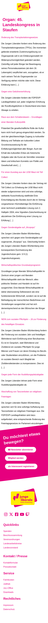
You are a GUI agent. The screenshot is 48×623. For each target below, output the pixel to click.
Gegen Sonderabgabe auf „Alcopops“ (18, 227)
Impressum (8, 605)
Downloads (8, 592)
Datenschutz (9, 609)
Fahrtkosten (8, 580)
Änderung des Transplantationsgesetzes (19, 37)
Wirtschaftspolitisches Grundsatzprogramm (20, 265)
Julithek (6, 584)
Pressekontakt (9, 567)
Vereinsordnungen (11, 539)
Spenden (7, 531)
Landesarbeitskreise (12, 543)
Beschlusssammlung (12, 535)
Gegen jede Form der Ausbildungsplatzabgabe (22, 374)
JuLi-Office (8, 588)
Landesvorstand (10, 548)
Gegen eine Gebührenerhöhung (15, 91)
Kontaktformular (10, 563)
